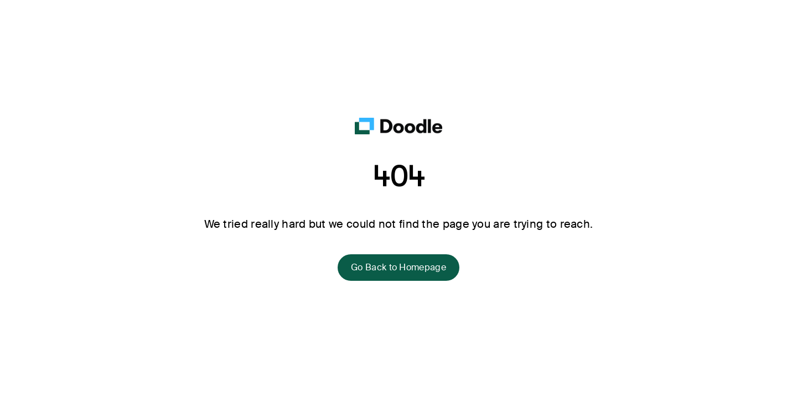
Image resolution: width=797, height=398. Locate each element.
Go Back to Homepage (398, 267)
